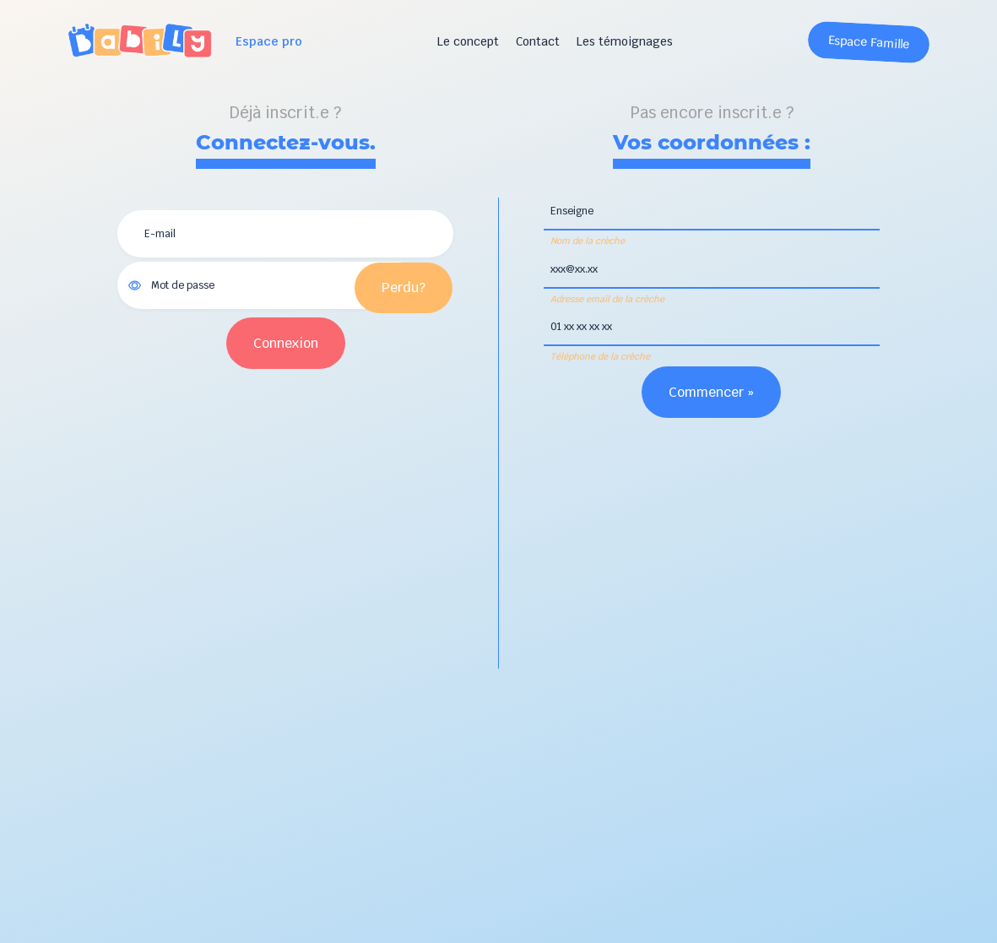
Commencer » (711, 392)
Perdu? (403, 287)
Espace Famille (869, 42)
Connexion (285, 343)
